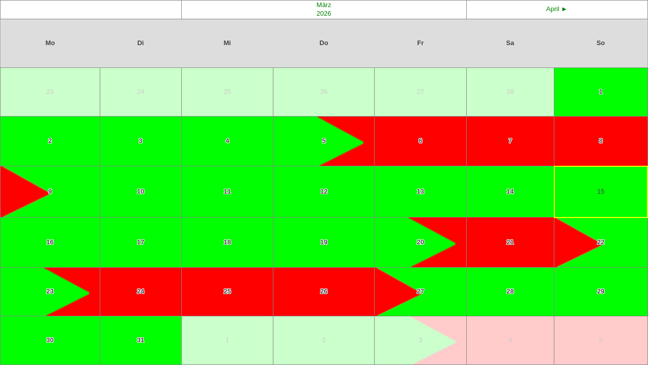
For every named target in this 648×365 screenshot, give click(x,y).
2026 (323, 13)
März (323, 5)
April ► (557, 9)
